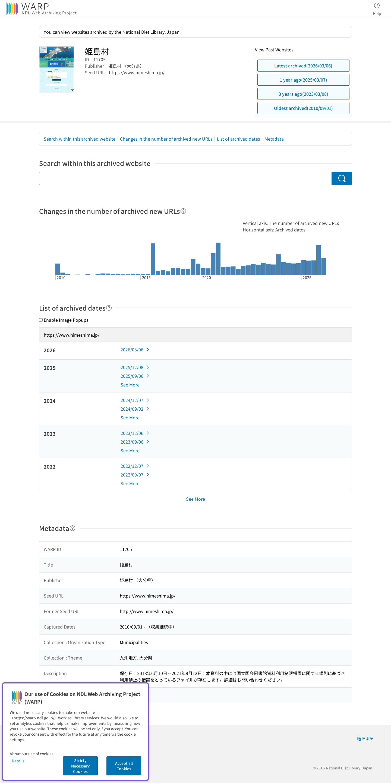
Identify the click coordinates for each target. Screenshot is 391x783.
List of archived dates (238, 138)
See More (130, 384)
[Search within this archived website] (185, 178)
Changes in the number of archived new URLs (166, 138)
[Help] (183, 211)
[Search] (342, 178)
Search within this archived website (79, 138)
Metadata (274, 138)
